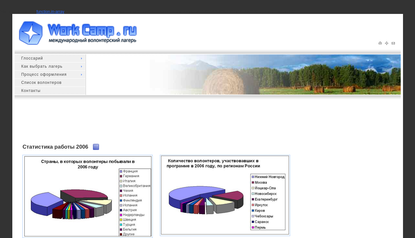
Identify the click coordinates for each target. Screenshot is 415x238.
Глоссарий (32, 58)
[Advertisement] (140, 124)
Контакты (31, 90)
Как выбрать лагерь (42, 66)
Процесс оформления (43, 74)
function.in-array (50, 11)
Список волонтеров (41, 82)
